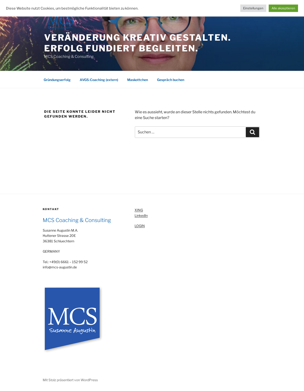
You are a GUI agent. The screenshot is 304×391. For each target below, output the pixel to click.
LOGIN (140, 226)
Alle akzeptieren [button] (283, 8)
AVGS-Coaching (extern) (99, 80)
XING (139, 210)
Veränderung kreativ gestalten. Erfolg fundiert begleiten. (137, 43)
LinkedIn (141, 215)
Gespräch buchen (170, 80)
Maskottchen (137, 80)
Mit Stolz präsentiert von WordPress (70, 380)
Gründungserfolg (57, 80)
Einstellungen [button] (253, 8)
